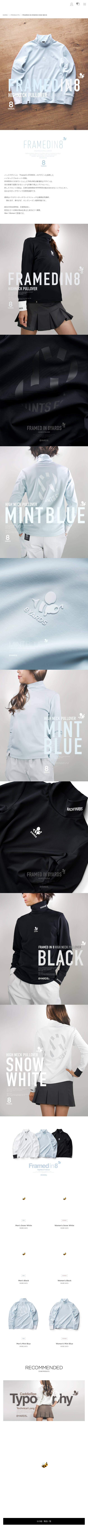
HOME (5, 15)
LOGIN (71, 4)
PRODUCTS (15, 15)
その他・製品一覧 (44, 1521)
